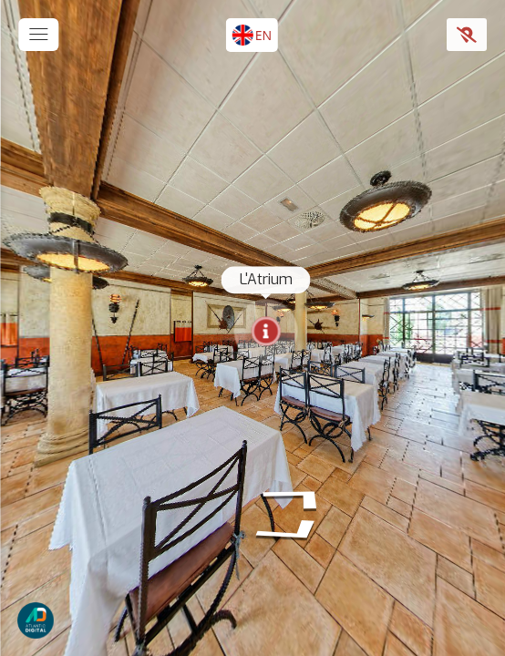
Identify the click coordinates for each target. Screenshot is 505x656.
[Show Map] (467, 34)
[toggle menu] (38, 34)
